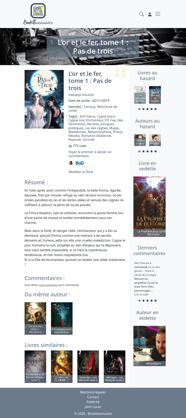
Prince (117, 132)
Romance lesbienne (96, 135)
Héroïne (93, 124)
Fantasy (89, 106)
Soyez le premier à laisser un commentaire (90, 154)
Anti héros (87, 116)
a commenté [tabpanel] (147, 278)
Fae (113, 120)
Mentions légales (93, 392)
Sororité (88, 139)
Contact (93, 397)
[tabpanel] (140, 95)
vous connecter (48, 285)
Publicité (92, 402)
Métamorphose (99, 132)
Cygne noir (76, 120)
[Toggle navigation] (157, 14)
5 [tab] (156, 109)
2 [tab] (143, 109)
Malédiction (77, 132)
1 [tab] (139, 109)
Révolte (74, 135)
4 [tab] (152, 109)
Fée (120, 120)
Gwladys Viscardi (81, 95)
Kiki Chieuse (142, 263)
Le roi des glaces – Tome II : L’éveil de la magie (147, 270)
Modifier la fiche (81, 172)
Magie (114, 128)
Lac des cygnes (96, 128)
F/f (107, 120)
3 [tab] (148, 109)
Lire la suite (141, 294)
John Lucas (93, 406)
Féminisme (77, 124)
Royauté (75, 139)
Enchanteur (94, 120)
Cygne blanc (106, 116)
